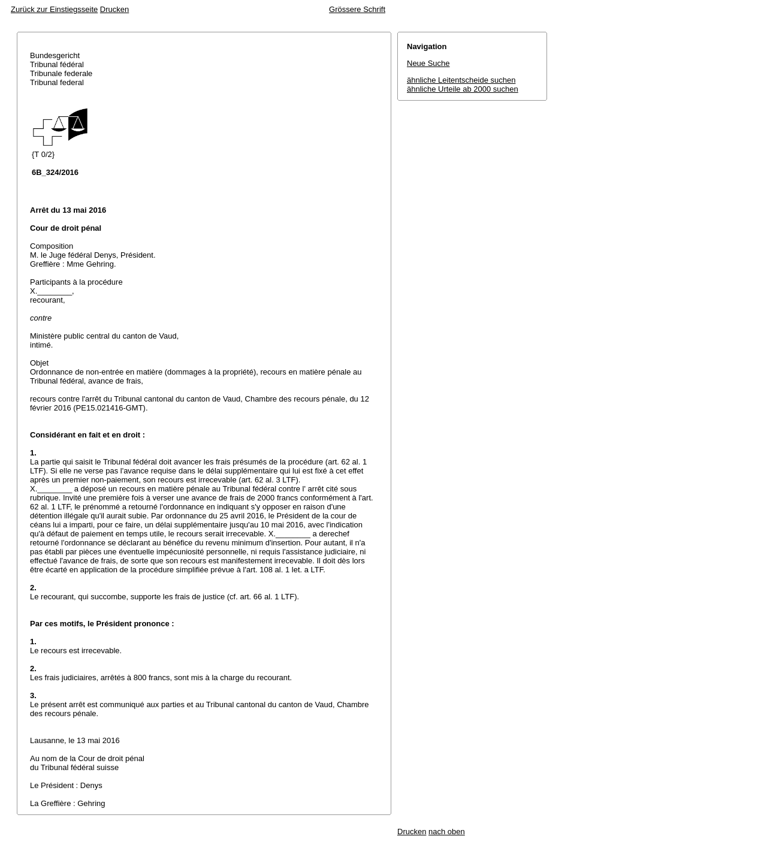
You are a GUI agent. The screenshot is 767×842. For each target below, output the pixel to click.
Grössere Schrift (357, 9)
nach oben (446, 831)
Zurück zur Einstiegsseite (54, 9)
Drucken (114, 9)
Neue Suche (428, 63)
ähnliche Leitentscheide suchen (461, 80)
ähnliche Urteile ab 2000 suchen (462, 88)
